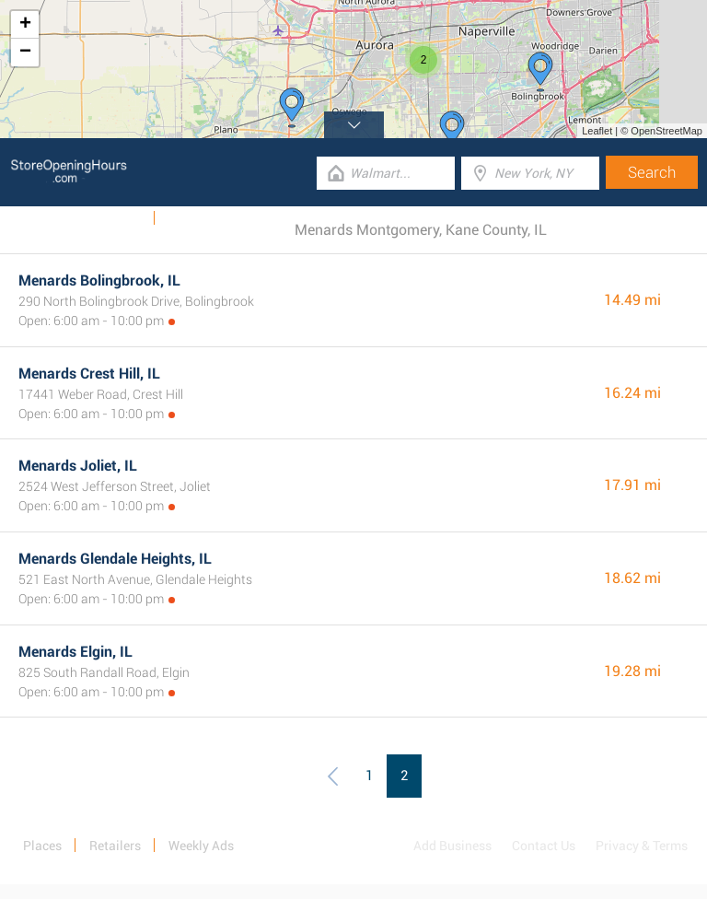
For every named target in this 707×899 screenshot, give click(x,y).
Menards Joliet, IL (77, 465)
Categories (198, 218)
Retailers (115, 845)
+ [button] (25, 25)
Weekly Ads (109, 218)
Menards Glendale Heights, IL (115, 558)
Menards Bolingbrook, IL (99, 280)
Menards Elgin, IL (75, 651)
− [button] (25, 52)
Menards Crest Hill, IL (89, 373)
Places (42, 845)
